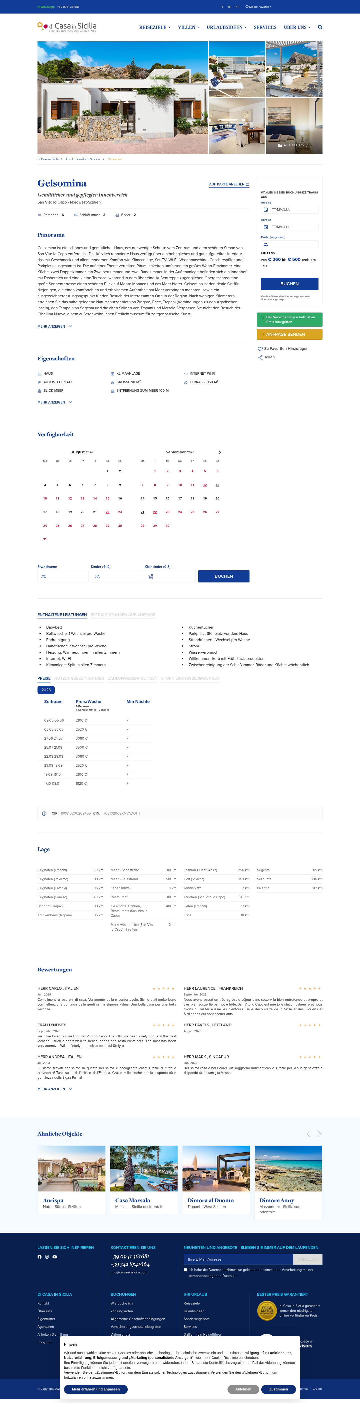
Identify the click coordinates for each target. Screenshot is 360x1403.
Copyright (45, 1342)
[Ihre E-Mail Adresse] (239, 1259)
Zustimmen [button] (278, 1389)
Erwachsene (47, 567)
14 (142, 498)
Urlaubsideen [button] (224, 27)
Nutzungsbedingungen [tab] (79, 678)
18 (192, 498)
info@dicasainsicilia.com (129, 1272)
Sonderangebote (197, 1319)
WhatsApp (46, 7)
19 (205, 498)
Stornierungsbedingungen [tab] (190, 678)
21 (142, 512)
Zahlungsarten (122, 1311)
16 (168, 498)
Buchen (224, 576)
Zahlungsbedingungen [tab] (133, 678)
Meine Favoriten (258, 7)
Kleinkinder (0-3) (157, 567)
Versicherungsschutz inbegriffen (136, 1327)
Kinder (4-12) (100, 567)
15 (108, 498)
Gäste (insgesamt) (273, 237)
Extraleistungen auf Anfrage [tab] (123, 614)
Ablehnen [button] (244, 1389)
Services (265, 27)
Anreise (266, 202)
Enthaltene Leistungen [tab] (62, 614)
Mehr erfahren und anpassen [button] (96, 1389)
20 (218, 498)
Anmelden (308, 1259)
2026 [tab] (46, 689)
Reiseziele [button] (152, 27)
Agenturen (46, 1327)
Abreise (266, 220)
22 (108, 512)
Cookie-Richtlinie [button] (225, 1358)
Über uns (45, 1311)
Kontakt (43, 1303)
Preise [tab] (44, 678)
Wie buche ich (122, 1303)
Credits (317, 1388)
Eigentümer (46, 1319)
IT (222, 7)
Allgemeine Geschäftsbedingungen (138, 1319)
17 (180, 498)
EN (230, 7)
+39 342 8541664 (130, 1264)
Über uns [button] (295, 27)
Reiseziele (192, 1303)
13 (218, 485)
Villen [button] (186, 27)
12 (205, 485)
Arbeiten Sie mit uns (53, 1334)
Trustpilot (286, 6)
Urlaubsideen (194, 1311)
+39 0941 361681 (68, 7)
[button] (320, 27)
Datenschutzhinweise (225, 1270)
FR (237, 7)
